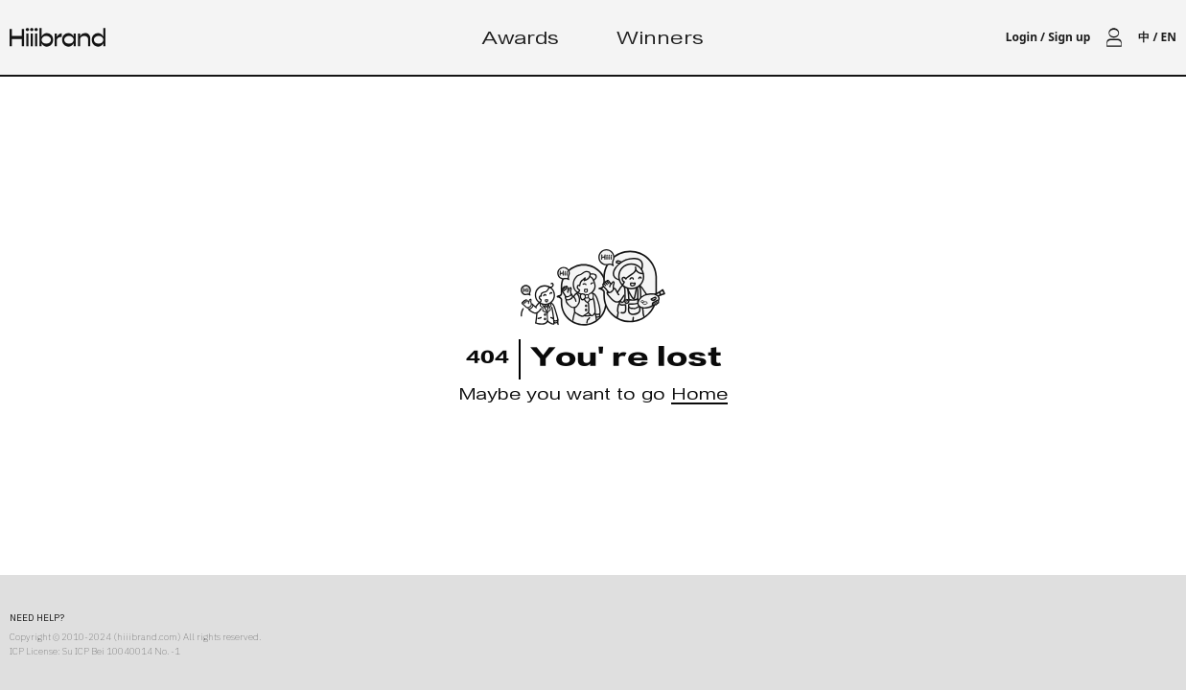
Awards (520, 41)
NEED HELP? (37, 617)
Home (699, 397)
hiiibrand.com (147, 637)
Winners (660, 41)
